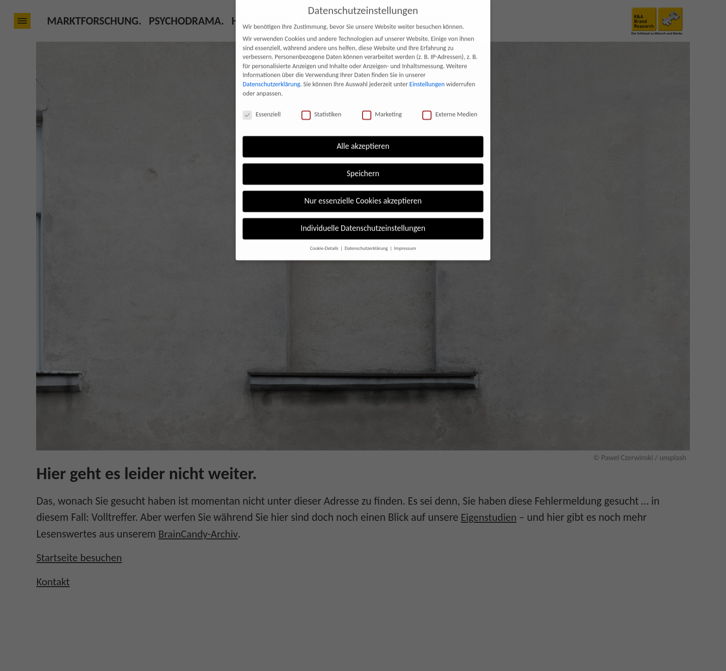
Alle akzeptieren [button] (363, 133)
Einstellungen (426, 71)
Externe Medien (449, 101)
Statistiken (321, 101)
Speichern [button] (363, 160)
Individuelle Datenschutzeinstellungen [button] (362, 215)
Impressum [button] (405, 235)
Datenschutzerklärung (271, 71)
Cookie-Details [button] (324, 235)
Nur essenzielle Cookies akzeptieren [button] (362, 188)
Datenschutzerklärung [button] (366, 235)
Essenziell (262, 101)
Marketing (382, 101)
